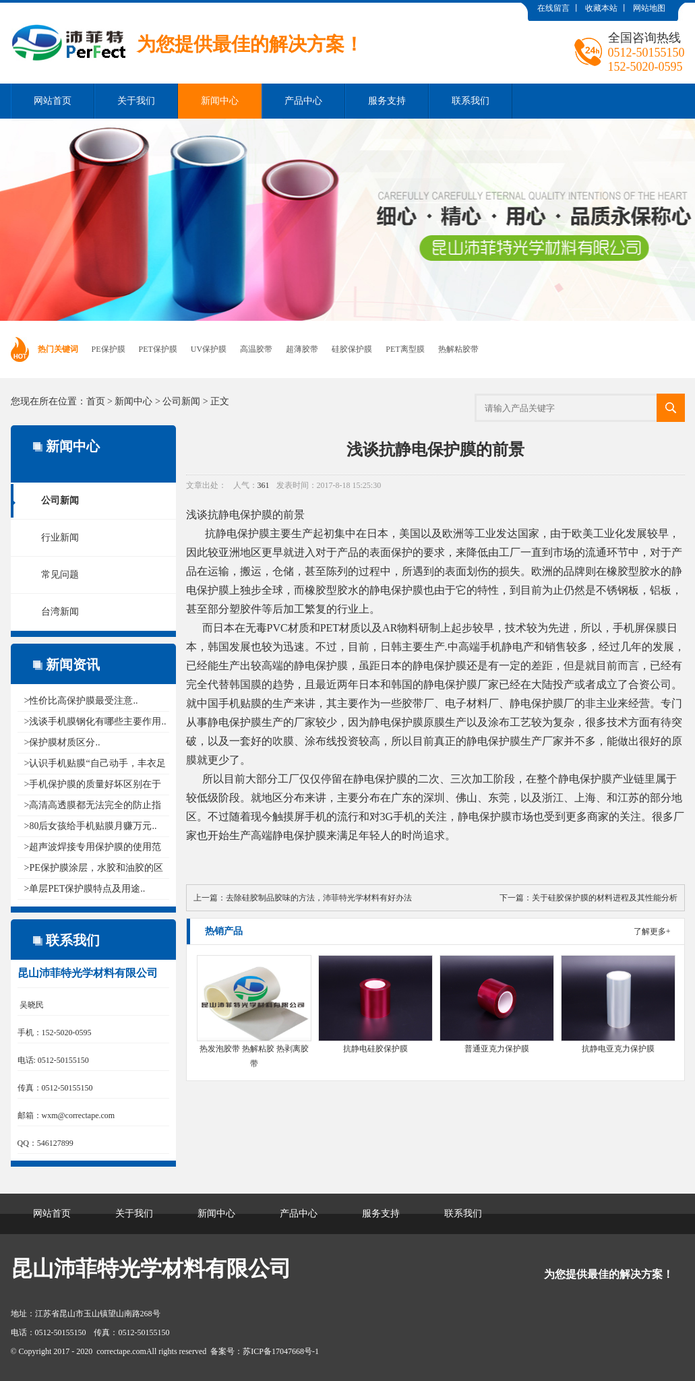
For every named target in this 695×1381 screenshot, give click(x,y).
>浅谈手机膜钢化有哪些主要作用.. (95, 721)
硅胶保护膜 (352, 349)
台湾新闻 (60, 612)
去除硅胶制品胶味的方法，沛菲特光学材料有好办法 (319, 897)
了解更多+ (652, 931)
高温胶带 (256, 349)
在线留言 (553, 8)
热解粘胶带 (458, 349)
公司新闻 (181, 401)
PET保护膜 (158, 349)
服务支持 (387, 101)
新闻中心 (220, 101)
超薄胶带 (302, 349)
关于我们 (136, 101)
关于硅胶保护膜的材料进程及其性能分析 (604, 897)
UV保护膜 (208, 349)
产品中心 (303, 101)
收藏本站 (601, 8)
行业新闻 (60, 537)
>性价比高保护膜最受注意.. (81, 701)
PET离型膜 (405, 349)
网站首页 (52, 101)
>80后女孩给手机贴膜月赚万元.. (90, 826)
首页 (95, 401)
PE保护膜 (108, 349)
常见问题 (60, 575)
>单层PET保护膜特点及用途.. (85, 889)
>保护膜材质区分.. (62, 742)
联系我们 (470, 101)
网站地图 (649, 8)
